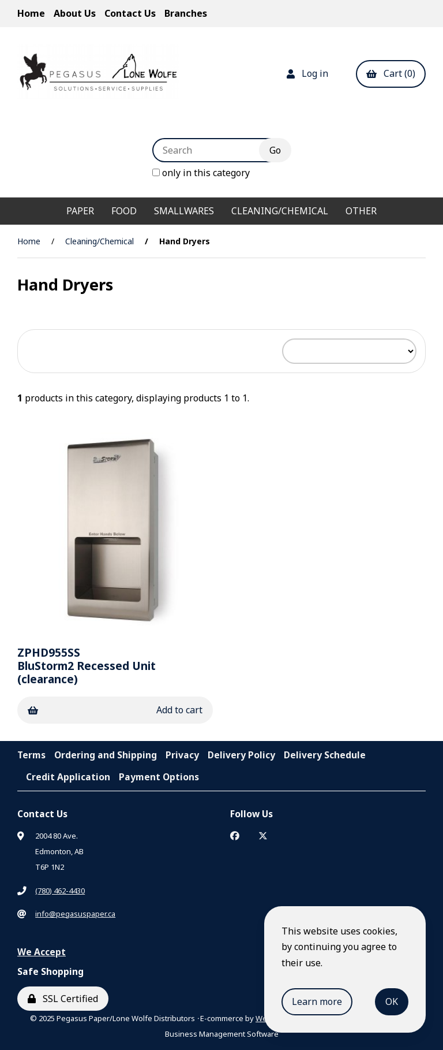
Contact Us (130, 13)
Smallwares (184, 210)
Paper (80, 210)
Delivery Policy (241, 755)
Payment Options (159, 776)
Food (124, 210)
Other (361, 210)
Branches (185, 13)
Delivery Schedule (325, 755)
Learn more (317, 1001)
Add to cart (115, 709)
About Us (75, 13)
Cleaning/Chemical (279, 210)
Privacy (182, 755)
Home (31, 13)
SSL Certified (63, 998)
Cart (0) (390, 73)
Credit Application (68, 776)
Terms (31, 755)
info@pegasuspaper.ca (75, 913)
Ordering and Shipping (105, 755)
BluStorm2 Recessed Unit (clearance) (86, 666)
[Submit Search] (275, 150)
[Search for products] (214, 150)
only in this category (201, 172)
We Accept (41, 951)
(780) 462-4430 (60, 890)
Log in (307, 73)
